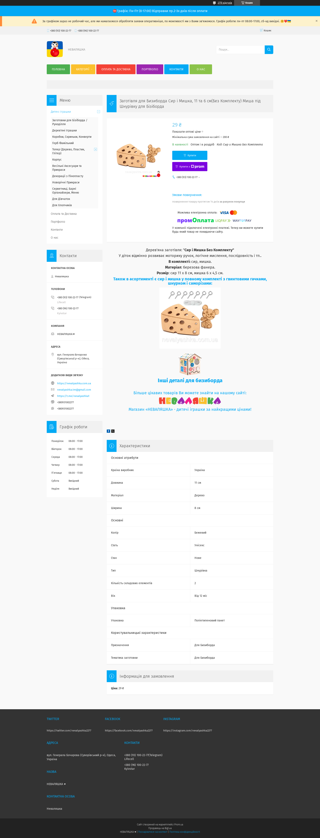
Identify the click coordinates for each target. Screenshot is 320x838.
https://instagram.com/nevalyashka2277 (187, 730)
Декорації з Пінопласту (67, 176)
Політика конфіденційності (184, 831)
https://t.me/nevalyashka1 (73, 396)
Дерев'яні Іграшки (64, 130)
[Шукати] (269, 49)
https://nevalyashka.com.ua (74, 383)
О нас (201, 69)
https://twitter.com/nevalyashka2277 (69, 730)
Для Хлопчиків (62, 205)
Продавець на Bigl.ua (160, 828)
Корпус (57, 159)
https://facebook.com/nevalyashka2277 (129, 730)
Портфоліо (150, 69)
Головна (58, 69)
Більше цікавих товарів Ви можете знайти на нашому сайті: (190, 393)
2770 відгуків (225, 2)
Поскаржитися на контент (152, 831)
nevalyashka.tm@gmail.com (74, 389)
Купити (192, 155)
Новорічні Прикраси (65, 182)
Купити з (191, 166)
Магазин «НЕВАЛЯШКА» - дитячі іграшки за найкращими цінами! (190, 409)
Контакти (176, 69)
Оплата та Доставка (115, 69)
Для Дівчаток (61, 199)
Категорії (82, 69)
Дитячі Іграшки (61, 111)
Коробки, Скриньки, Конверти (71, 137)
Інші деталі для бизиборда (190, 380)
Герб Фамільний (63, 143)
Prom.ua (178, 824)
